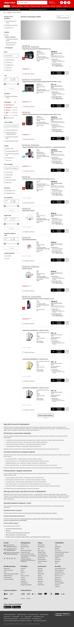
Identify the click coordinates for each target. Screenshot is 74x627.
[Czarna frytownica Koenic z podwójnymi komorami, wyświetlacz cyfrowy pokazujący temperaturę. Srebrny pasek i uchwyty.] (29, 55)
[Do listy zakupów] (65, 2)
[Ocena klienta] (11, 102)
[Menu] (7, 6)
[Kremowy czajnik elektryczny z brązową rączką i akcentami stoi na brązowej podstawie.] (29, 365)
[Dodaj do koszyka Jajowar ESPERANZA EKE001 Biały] (58, 260)
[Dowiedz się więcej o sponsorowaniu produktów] (29, 45)
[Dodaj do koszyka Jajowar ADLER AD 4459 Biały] (58, 231)
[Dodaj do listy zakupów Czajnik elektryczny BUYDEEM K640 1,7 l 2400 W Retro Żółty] (67, 380)
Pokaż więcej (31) (8, 47)
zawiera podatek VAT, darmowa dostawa (56, 54)
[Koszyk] (68, 2)
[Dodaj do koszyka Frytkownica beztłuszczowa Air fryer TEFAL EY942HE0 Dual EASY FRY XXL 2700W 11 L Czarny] (58, 105)
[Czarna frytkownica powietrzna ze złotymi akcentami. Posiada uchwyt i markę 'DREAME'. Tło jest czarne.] (29, 185)
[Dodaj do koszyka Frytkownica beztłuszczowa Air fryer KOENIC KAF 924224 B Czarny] (58, 73)
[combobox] (33, 2)
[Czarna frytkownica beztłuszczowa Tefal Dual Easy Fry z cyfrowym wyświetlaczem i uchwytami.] (29, 87)
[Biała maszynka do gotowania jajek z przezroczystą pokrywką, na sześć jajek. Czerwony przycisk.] (29, 245)
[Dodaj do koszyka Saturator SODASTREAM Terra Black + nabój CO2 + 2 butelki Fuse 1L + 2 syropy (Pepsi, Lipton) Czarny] (58, 170)
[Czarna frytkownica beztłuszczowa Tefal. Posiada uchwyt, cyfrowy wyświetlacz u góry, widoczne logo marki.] (29, 120)
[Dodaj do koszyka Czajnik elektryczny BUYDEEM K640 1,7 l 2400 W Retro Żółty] (58, 380)
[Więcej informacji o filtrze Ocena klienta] (15, 102)
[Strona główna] (5, 12)
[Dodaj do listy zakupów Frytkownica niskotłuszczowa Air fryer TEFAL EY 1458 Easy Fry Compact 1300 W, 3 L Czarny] (67, 138)
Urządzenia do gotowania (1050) (12, 39)
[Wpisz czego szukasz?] (18, 2)
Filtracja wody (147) (10, 44)
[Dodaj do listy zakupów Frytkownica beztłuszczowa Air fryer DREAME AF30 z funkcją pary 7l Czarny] (67, 202)
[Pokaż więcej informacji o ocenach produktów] (30, 69)
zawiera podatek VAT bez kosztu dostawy (56, 215)
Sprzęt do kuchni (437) (11, 42)
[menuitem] (17, 6)
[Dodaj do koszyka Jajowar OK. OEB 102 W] (58, 290)
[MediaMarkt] (9, 2)
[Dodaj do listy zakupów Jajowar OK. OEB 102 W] (67, 290)
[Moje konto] (61, 2)
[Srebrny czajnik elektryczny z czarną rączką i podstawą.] (29, 394)
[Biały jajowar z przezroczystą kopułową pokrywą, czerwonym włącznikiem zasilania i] (29, 216)
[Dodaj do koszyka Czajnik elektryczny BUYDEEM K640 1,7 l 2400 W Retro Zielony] (58, 351)
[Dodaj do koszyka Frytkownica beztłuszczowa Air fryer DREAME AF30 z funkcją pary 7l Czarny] (58, 202)
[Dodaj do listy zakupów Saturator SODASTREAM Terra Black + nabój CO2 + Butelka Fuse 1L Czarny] (67, 322)
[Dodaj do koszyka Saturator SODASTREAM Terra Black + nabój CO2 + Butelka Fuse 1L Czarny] (58, 322)
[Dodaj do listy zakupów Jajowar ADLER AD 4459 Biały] (67, 231)
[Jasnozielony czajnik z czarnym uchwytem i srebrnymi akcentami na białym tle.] (29, 336)
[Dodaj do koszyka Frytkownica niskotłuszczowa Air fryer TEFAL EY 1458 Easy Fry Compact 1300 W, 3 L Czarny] (58, 138)
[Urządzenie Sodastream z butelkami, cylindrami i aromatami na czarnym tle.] (29, 153)
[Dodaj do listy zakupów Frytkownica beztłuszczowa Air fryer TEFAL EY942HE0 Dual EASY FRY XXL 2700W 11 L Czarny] (67, 105)
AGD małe (6, 35)
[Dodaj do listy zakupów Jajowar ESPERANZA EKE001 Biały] (67, 260)
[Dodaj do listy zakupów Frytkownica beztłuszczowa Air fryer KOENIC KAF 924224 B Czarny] (67, 73)
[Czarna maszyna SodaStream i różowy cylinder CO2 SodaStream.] (29, 305)
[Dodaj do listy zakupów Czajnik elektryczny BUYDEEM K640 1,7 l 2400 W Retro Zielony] (67, 351)
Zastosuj (11, 88)
